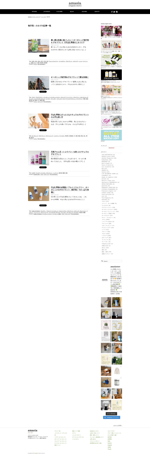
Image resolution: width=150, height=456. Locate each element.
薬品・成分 (105, 251)
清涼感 (45, 62)
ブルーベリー (83, 211)
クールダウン (62, 61)
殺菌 (64, 172)
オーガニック (47, 97)
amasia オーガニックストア (34, 16)
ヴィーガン (105, 241)
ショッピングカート (76, 435)
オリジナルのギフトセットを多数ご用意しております (111, 127)
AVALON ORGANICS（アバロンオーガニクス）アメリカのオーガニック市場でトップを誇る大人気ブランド (111, 66)
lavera (104, 172)
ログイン (74, 433)
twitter (109, 441)
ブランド (104, 231)
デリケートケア (106, 227)
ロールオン (62, 135)
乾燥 (84, 98)
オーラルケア (105, 215)
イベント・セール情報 (108, 203)
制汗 (39, 62)
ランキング (105, 239)
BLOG (72, 11)
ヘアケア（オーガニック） (60, 437)
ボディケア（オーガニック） (61, 439)
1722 (45, 61)
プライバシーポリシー (95, 441)
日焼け (36, 100)
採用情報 (110, 439)
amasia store (37, 174)
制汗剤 (41, 62)
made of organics (36, 211)
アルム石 (37, 172)
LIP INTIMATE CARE (109, 173)
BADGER (105, 161)
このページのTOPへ (117, 425)
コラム (35, 64)
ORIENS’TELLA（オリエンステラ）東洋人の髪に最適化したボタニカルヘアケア (111, 81)
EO (103, 168)
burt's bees (106, 163)
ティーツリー (69, 97)
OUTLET (111, 140)
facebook (110, 443)
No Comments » (41, 64)
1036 (33, 61)
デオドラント (69, 61)
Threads (109, 449)
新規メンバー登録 (76, 431)
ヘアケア (104, 235)
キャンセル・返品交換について (96, 437)
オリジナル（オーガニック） (61, 443)
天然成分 (71, 135)
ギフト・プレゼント (107, 217)
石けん (104, 247)
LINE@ (109, 447)
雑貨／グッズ (57, 445)
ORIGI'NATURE (107, 184)
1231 (36, 61)
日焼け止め (105, 245)
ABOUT (97, 11)
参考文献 (110, 437)
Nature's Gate (106, 180)
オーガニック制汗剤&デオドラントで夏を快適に (70, 77)
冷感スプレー (34, 62)
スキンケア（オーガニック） (61, 441)
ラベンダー (53, 98)
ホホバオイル (83, 97)
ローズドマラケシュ (71, 98)
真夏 (41, 100)
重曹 (84, 212)
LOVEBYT (105, 175)
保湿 (87, 98)
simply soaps (106, 192)
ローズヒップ (70, 212)
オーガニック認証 (56, 214)
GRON (104, 170)
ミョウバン (56, 135)
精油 (43, 100)
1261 (39, 61)
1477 (42, 61)
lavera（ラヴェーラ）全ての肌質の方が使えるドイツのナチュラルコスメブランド (111, 96)
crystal (33, 172)
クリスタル (43, 172)
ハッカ (80, 61)
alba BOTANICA (107, 154)
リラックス (59, 98)
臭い (85, 135)
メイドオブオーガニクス (39, 98)
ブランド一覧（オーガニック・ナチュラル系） (61, 433)
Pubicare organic (108, 191)
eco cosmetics (107, 166)
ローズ (64, 98)
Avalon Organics (107, 158)
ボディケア (46, 174)
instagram (110, 445)
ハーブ (104, 229)
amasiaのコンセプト (94, 431)
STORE (34, 11)
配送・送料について (94, 435)
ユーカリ (48, 98)
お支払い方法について (95, 433)
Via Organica (106, 197)
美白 (82, 135)
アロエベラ (49, 211)
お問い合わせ (93, 439)
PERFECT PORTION (108, 187)
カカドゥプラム (63, 211)
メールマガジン (75, 439)
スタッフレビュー (107, 225)
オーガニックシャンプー (109, 211)
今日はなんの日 (106, 243)
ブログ (42, 174)
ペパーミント (37, 212)
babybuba (105, 159)
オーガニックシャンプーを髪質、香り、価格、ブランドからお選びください (111, 51)
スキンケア (63, 97)
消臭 (77, 135)
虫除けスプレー (106, 253)
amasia (36, 453)
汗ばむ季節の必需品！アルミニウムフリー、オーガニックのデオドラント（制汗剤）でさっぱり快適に (70, 189)
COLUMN (59, 11)
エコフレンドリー (107, 207)
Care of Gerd (106, 165)
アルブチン (43, 211)
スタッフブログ (111, 431)
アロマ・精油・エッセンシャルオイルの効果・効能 (111, 37)
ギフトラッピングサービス (78, 437)
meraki (104, 178)
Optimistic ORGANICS (109, 182)
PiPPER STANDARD (108, 189)
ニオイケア (75, 61)
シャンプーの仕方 (107, 221)
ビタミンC (76, 211)
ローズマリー (79, 98)
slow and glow (107, 194)
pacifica (104, 185)
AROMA (84, 11)
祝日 (103, 249)
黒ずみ (32, 137)
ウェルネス (105, 205)
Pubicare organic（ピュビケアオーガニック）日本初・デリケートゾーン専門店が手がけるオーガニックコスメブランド (111, 112)
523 (47, 61)
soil (103, 196)
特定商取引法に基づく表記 (96, 443)
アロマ (33, 97)
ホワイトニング (49, 135)
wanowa (104, 199)
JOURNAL (46, 11)
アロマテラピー (39, 97)
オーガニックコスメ (55, 97)
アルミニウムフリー (53, 61)
